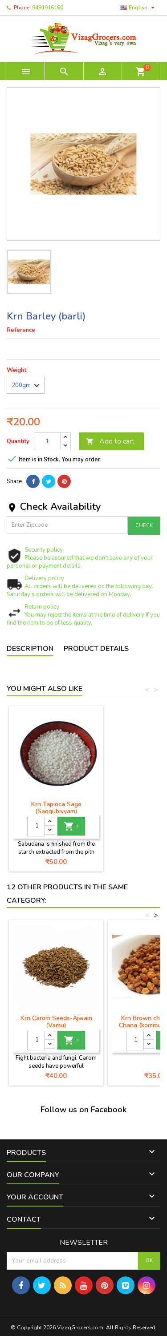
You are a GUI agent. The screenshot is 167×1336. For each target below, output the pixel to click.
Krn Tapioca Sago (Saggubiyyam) (56, 807)
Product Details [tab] (96, 649)
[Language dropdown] (138, 7)
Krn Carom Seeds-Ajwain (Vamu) (56, 1021)
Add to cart (110, 441)
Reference (21, 330)
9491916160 (47, 7)
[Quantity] (47, 441)
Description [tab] (30, 649)
